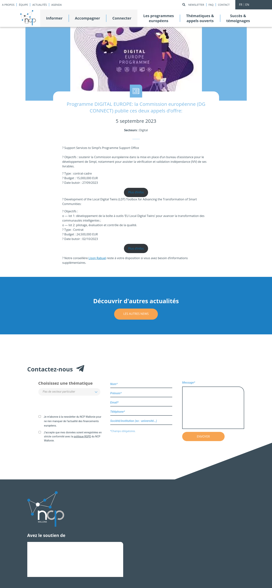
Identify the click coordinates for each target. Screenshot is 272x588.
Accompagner (87, 18)
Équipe (23, 4)
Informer (54, 18)
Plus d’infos (136, 192)
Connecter (121, 18)
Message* (213, 405)
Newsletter (196, 4)
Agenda (56, 4)
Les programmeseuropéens (158, 18)
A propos (8, 4)
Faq (211, 4)
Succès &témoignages (238, 18)
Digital (143, 130)
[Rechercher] (183, 4)
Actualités (39, 4)
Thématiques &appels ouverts (200, 18)
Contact (224, 4)
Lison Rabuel (97, 258)
